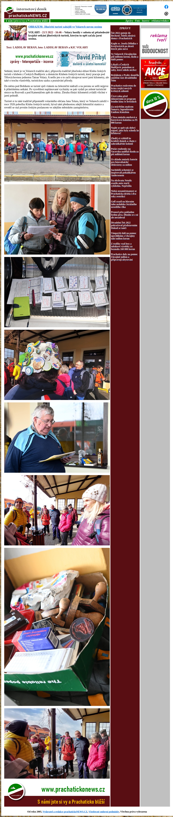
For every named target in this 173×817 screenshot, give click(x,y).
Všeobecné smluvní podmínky (104, 811)
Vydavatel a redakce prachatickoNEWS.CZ (65, 811)
